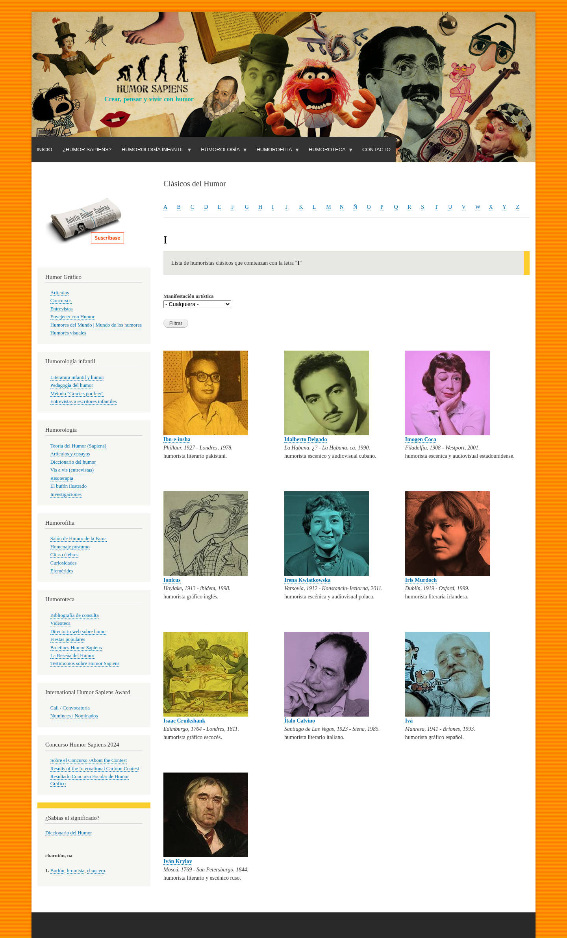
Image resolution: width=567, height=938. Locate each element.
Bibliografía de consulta (74, 615)
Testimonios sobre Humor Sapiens (85, 663)
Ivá (409, 721)
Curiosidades (63, 563)
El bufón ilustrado (68, 486)
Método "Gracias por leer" (77, 393)
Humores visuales (68, 333)
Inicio (44, 149)
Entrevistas (61, 309)
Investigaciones (66, 494)
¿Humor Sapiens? (87, 149)
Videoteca (60, 623)
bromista (76, 870)
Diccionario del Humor (68, 833)
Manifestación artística (188, 296)
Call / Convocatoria (70, 708)
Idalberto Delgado (305, 439)
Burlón (57, 870)
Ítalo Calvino (299, 721)
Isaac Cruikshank (184, 721)
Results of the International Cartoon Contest (94, 768)
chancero (96, 870)
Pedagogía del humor (71, 385)
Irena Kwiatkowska (307, 580)
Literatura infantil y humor (77, 377)
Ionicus (172, 580)
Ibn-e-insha (176, 439)
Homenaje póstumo (70, 547)
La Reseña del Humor (72, 655)
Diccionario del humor (73, 462)
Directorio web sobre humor (78, 631)
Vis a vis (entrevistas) (72, 470)
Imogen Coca (420, 439)
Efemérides (61, 571)
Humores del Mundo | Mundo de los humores (96, 325)
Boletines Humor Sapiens (76, 647)
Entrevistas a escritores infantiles (83, 401)
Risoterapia (61, 478)
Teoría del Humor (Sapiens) (78, 446)
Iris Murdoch (421, 580)
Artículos (59, 292)
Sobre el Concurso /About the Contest (88, 760)
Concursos (61, 300)
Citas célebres (64, 554)
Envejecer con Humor (72, 316)
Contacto (376, 149)
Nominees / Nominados (74, 716)
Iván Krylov (177, 861)
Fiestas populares (67, 639)
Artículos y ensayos (70, 454)
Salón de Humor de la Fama (78, 538)
